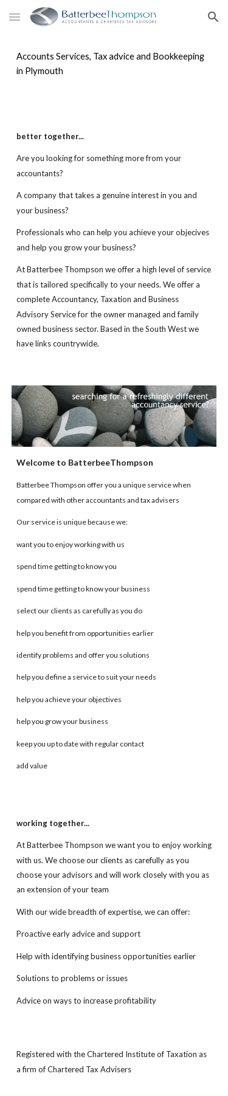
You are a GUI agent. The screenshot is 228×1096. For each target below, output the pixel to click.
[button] (14, 16)
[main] (114, 64)
